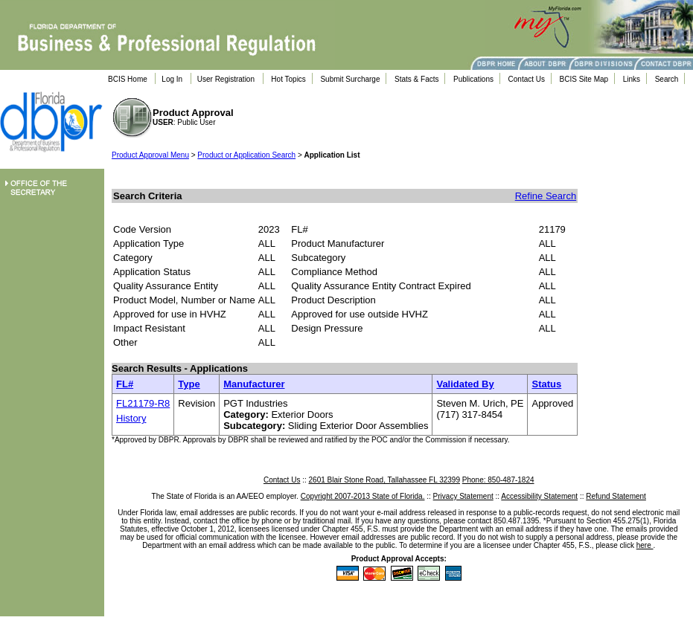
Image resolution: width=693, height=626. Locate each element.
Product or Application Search (246, 155)
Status (546, 384)
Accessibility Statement (539, 496)
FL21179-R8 (143, 403)
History (131, 418)
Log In (172, 79)
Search (667, 79)
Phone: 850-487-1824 (498, 480)
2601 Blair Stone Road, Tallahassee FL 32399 (384, 480)
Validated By (465, 384)
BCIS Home (127, 79)
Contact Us (526, 79)
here (645, 545)
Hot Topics (288, 79)
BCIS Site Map (584, 79)
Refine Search (545, 195)
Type (188, 384)
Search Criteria (147, 195)
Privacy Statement (463, 496)
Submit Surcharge (350, 79)
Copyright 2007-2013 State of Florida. (363, 496)
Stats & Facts (416, 79)
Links (631, 79)
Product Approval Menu (150, 155)
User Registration (226, 79)
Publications (473, 79)
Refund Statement (616, 496)
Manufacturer (253, 384)
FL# (124, 384)
